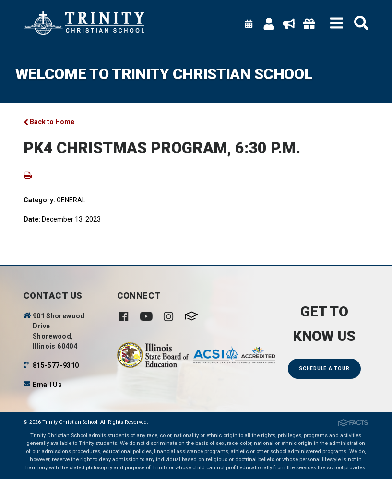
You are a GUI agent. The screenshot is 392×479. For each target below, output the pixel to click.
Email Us (47, 384)
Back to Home (49, 122)
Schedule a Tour (324, 368)
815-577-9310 (56, 365)
